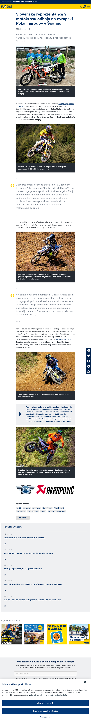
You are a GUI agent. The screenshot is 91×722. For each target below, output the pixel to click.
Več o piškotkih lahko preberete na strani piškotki (48, 695)
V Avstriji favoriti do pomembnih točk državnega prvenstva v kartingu (33, 584)
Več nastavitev (45, 716)
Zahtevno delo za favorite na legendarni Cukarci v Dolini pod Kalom (32, 599)
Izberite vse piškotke (45, 703)
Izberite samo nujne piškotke (45, 711)
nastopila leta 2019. (63, 339)
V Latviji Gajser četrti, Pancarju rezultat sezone (23, 568)
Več (5, 544)
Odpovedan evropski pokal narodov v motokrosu (24, 537)
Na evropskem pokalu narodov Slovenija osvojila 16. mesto (29, 553)
